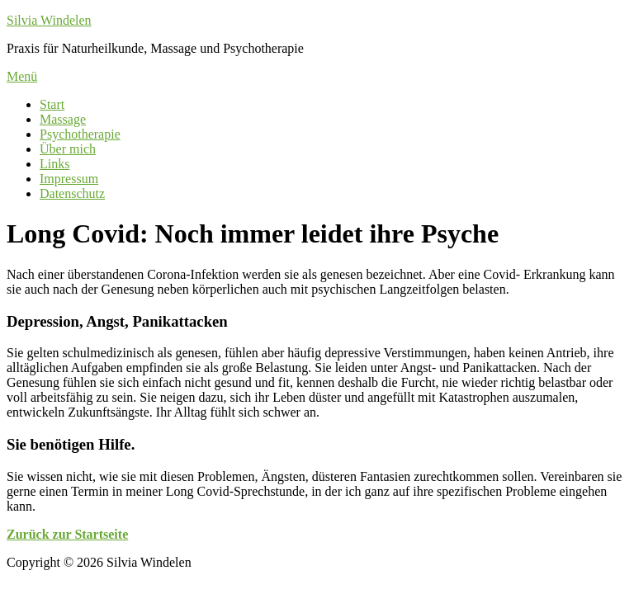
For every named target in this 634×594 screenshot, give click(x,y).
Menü (22, 76)
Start (52, 104)
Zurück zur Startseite (67, 534)
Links (54, 164)
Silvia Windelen (49, 20)
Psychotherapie (80, 134)
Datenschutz (72, 193)
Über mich (68, 149)
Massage (63, 119)
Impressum (69, 179)
